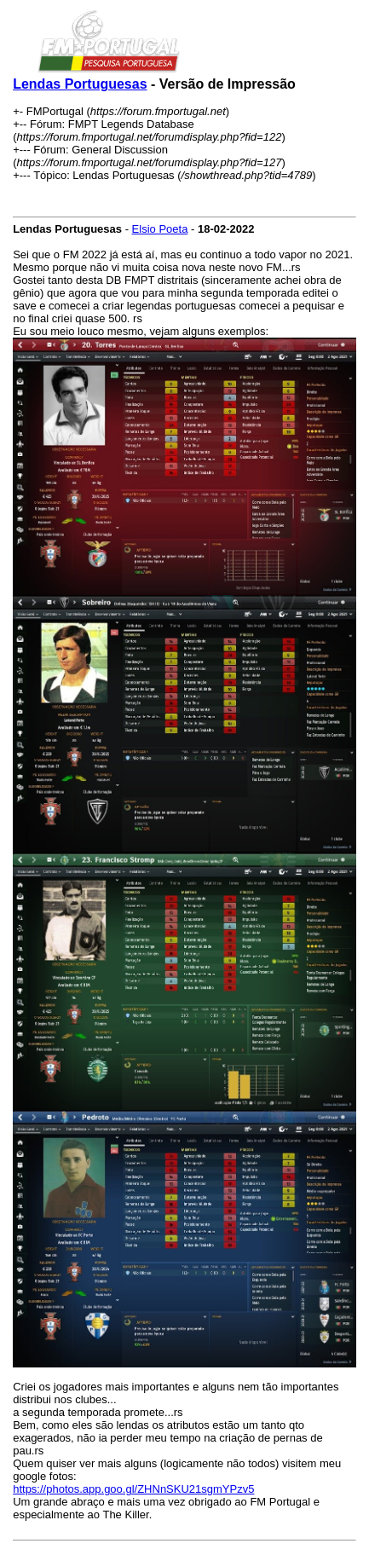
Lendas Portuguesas (80, 84)
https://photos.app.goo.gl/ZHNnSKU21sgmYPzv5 (133, 1489)
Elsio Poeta (160, 229)
